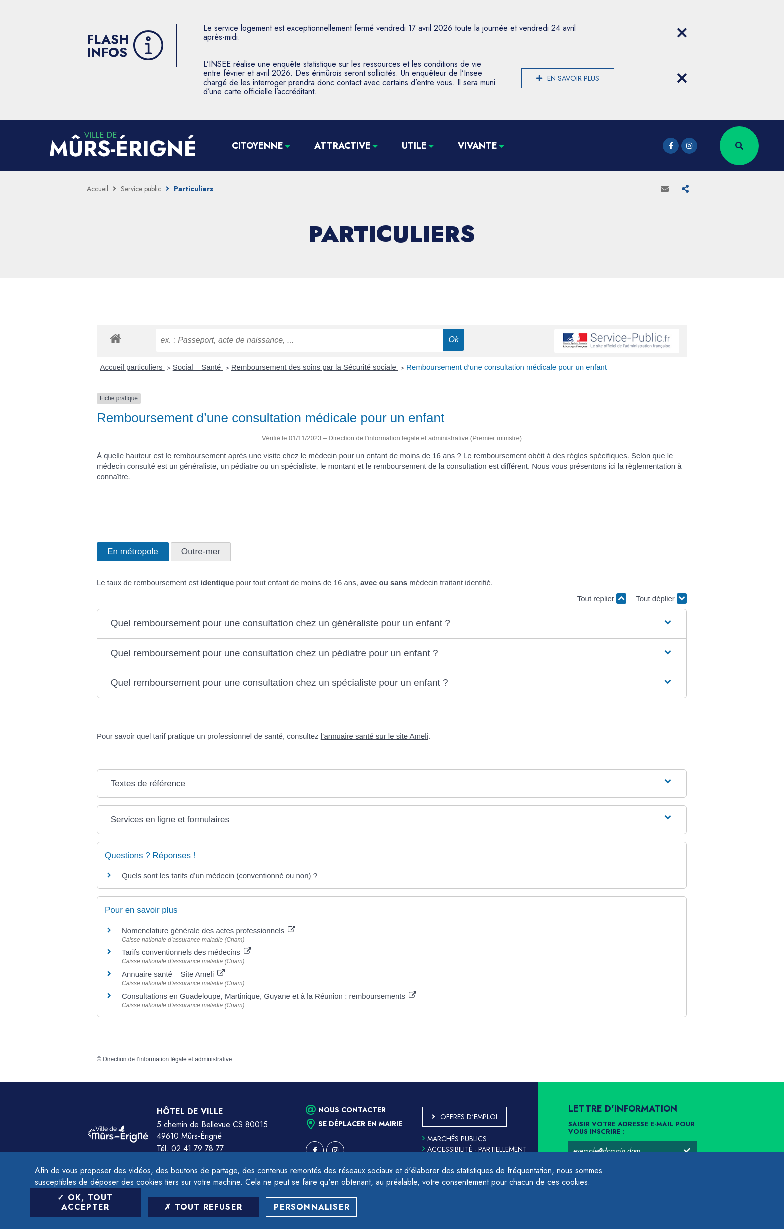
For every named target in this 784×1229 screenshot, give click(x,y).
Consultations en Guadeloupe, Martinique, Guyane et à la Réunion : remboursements (269, 996)
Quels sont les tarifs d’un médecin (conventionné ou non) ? (220, 875)
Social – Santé (198, 367)
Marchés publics (454, 1139)
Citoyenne (258, 145)
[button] (392, 623)
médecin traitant (436, 582)
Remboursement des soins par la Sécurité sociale (315, 367)
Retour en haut (754, 1082)
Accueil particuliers (132, 367)
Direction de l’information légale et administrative (167, 1059)
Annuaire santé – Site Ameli (173, 974)
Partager (686, 188)
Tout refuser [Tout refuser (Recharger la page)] (203, 1207)
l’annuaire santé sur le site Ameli (374, 736)
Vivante (478, 145)
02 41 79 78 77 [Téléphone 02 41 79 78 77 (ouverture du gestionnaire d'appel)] (198, 1148)
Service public (141, 189)
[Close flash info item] (682, 32)
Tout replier (602, 598)
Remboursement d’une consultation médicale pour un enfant (506, 367)
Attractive (342, 145)
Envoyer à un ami (665, 188)
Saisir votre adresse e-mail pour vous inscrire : (631, 1128)
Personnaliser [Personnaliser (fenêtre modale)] (312, 1207)
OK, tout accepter (85, 1202)
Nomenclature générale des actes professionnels (209, 930)
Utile (414, 145)
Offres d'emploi (469, 1117)
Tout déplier (661, 598)
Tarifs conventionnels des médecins (187, 952)
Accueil (97, 189)
